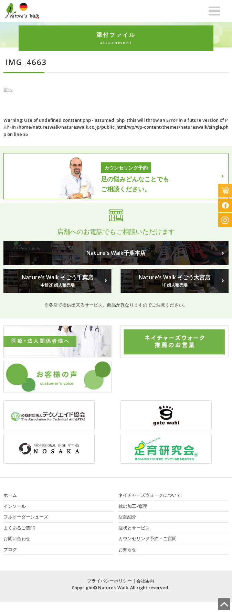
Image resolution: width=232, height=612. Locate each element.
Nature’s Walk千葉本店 (116, 253)
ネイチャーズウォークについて (149, 495)
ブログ (10, 549)
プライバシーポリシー (109, 581)
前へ (7, 89)
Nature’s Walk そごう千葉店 (57, 281)
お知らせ (127, 549)
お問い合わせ (16, 538)
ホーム (10, 495)
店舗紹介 (127, 517)
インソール (14, 506)
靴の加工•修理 (132, 506)
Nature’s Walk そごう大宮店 (174, 281)
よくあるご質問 (19, 528)
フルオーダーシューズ (25, 517)
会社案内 (145, 581)
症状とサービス (134, 528)
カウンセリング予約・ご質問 (147, 538)
